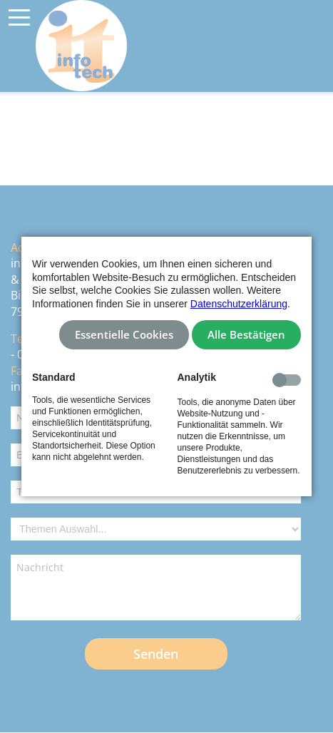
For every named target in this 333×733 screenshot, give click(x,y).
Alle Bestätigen (246, 334)
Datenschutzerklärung (238, 303)
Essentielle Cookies (124, 334)
